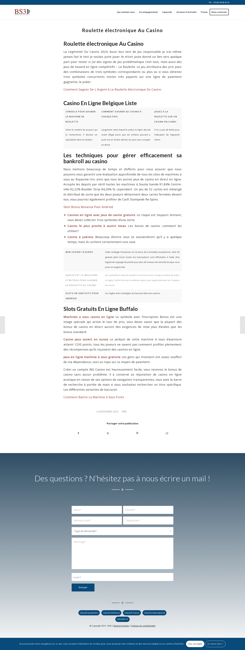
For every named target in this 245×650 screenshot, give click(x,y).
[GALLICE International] (154, 612)
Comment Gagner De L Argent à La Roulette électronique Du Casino (112, 89)
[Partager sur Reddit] (167, 433)
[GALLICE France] (132, 612)
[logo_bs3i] (22, 12)
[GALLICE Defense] (111, 612)
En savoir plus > (215, 643)
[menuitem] (126, 12)
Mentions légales (121, 625)
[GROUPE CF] (122, 619)
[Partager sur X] (108, 433)
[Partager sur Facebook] (78, 433)
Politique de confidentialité (143, 625)
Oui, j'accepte (195, 643)
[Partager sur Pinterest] (137, 433)
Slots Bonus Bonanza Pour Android (88, 207)
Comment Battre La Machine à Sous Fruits (93, 397)
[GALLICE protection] (89, 612)
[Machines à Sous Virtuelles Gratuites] (2, 325)
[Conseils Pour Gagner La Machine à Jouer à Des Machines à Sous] (242, 325)
